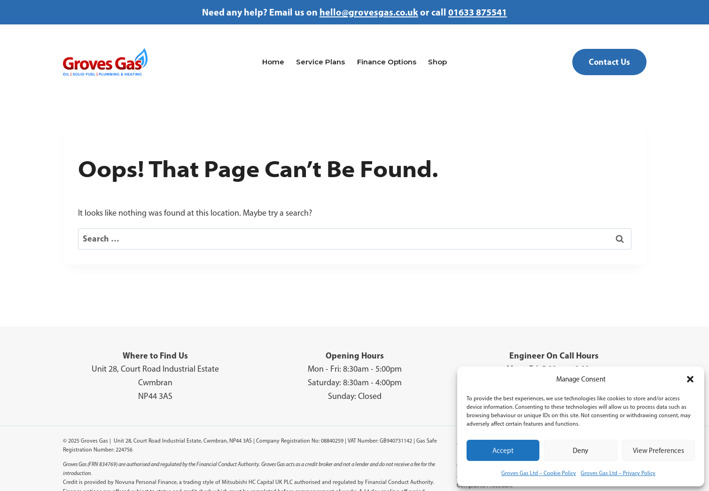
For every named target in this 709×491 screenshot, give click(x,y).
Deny (580, 450)
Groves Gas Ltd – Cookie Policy (538, 473)
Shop (437, 61)
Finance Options (386, 61)
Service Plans (320, 61)
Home (273, 61)
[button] (690, 379)
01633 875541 (477, 12)
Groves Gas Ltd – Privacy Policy (618, 473)
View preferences (658, 450)
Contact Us (609, 61)
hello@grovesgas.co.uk (368, 12)
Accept (503, 450)
